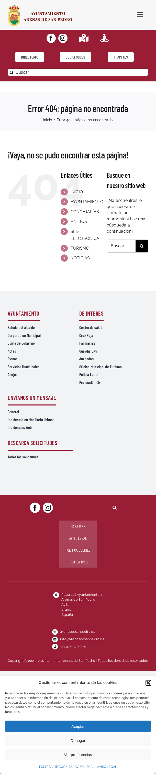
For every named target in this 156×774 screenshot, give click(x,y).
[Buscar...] (121, 246)
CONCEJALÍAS (85, 211)
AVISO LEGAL (85, 767)
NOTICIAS (80, 258)
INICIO (77, 192)
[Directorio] (29, 57)
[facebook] (51, 38)
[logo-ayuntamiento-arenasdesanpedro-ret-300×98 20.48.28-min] (40, 5)
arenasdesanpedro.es (77, 632)
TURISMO (80, 248)
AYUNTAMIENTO (87, 201)
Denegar (78, 740)
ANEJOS (79, 221)
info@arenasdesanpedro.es (82, 639)
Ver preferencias (78, 754)
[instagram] (63, 38)
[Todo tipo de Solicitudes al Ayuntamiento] (75, 57)
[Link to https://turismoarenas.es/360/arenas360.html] (104, 38)
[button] (148, 682)
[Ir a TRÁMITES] (121, 57)
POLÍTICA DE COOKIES (55, 767)
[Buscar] (78, 72)
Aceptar (78, 726)
